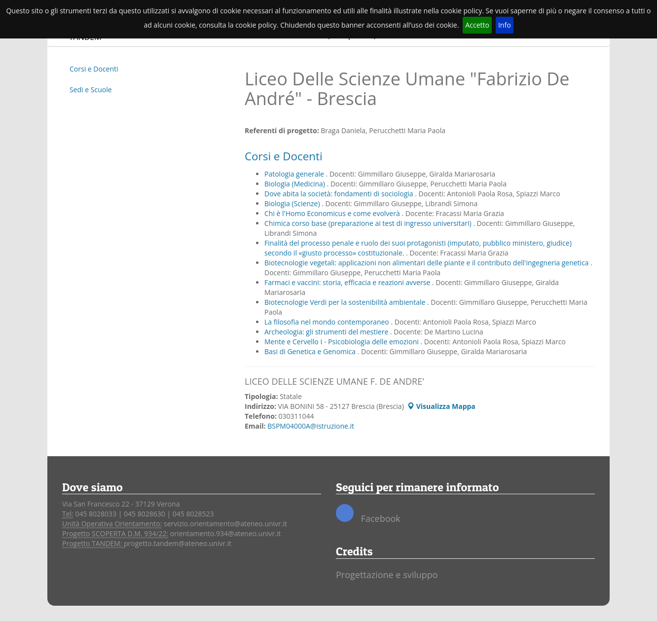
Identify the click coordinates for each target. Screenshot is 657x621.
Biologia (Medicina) (295, 183)
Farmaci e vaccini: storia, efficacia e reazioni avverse (348, 282)
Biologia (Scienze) (293, 203)
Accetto (477, 25)
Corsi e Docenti (94, 68)
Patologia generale (295, 174)
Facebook (368, 514)
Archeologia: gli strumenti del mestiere (327, 331)
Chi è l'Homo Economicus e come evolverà (333, 213)
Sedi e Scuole (91, 89)
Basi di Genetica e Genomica (311, 351)
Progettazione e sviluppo (387, 575)
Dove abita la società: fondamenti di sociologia (339, 193)
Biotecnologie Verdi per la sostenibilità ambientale (345, 302)
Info (504, 25)
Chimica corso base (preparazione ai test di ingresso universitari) (368, 223)
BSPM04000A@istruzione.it (310, 426)
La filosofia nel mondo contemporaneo (327, 322)
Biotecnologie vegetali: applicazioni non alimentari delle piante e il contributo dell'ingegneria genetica (427, 262)
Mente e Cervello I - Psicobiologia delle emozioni (342, 341)
